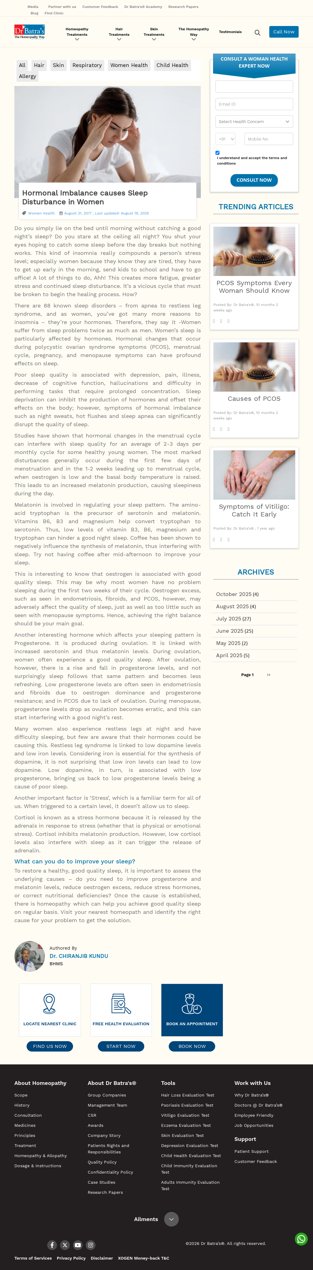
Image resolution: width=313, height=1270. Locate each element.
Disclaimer (101, 1258)
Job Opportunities (253, 1125)
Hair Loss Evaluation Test (187, 1095)
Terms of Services (33, 1258)
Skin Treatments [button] (154, 32)
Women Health (129, 65)
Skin (58, 65)
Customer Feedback (100, 7)
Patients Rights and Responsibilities (108, 1148)
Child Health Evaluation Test (191, 1155)
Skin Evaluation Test (182, 1135)
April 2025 (229, 657)
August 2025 (233, 607)
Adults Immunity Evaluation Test (190, 1185)
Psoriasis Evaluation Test (187, 1105)
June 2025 (230, 632)
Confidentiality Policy (110, 1172)
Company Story (104, 1135)
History (21, 1105)
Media (35, 7)
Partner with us (62, 7)
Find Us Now (50, 1046)
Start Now (120, 1046)
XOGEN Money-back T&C (142, 1258)
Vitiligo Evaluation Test (185, 1115)
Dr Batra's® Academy (143, 7)
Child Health (172, 65)
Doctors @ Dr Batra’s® (258, 1105)
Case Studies (101, 1182)
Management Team (107, 1105)
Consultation (28, 1115)
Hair (39, 65)
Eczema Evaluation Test (186, 1125)
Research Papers (183, 7)
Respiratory (87, 65)
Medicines (24, 1125)
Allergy (27, 76)
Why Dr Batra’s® (251, 1095)
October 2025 (234, 594)
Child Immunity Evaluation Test (189, 1169)
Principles (24, 1135)
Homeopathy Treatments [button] (77, 32)
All (22, 65)
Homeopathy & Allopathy (40, 1155)
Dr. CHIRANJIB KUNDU (79, 956)
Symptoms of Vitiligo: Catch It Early (254, 510)
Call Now (284, 32)
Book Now (192, 1046)
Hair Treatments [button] (119, 32)
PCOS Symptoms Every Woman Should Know (254, 286)
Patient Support (251, 1151)
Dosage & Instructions (37, 1165)
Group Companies (107, 1095)
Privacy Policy (70, 1258)
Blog (35, 13)
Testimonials (230, 32)
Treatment (25, 1145)
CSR (92, 1115)
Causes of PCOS (254, 398)
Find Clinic (54, 13)
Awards (95, 1125)
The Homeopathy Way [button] (194, 32)
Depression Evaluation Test (189, 1145)
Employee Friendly (253, 1115)
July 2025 (229, 619)
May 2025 (228, 644)
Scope (21, 1095)
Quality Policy (102, 1162)
